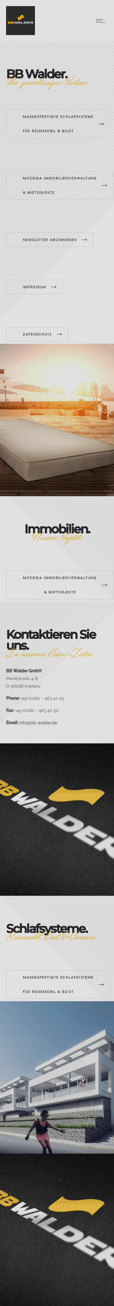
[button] (11, 1295)
